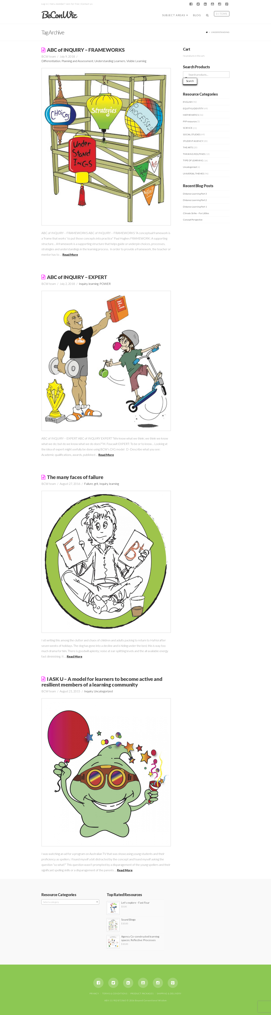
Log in (44, 4)
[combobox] (70, 902)
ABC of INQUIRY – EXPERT (77, 277)
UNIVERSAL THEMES (193, 173)
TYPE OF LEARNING (193, 160)
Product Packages (142, 993)
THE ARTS (188, 147)
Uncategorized (103, 691)
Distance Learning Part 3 (195, 193)
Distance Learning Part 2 (195, 200)
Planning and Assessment (77, 61)
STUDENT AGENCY (193, 141)
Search (190, 80)
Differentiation (50, 61)
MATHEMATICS (191, 114)
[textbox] (70, 902)
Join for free (72, 4)
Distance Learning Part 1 (195, 206)
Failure (88, 483)
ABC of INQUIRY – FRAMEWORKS (86, 50)
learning (93, 283)
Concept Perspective (192, 219)
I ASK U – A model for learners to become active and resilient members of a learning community (101, 682)
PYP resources (190, 121)
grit (96, 483)
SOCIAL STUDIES (191, 134)
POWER (105, 283)
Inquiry (83, 283)
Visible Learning (136, 61)
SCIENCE (187, 127)
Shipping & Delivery (169, 993)
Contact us (87, 4)
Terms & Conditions (114, 993)
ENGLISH (187, 101)
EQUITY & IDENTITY (193, 108)
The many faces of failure (75, 477)
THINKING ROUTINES (194, 154)
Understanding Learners (109, 61)
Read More (70, 254)
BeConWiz (58, 15)
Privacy (94, 993)
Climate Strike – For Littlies (196, 213)
